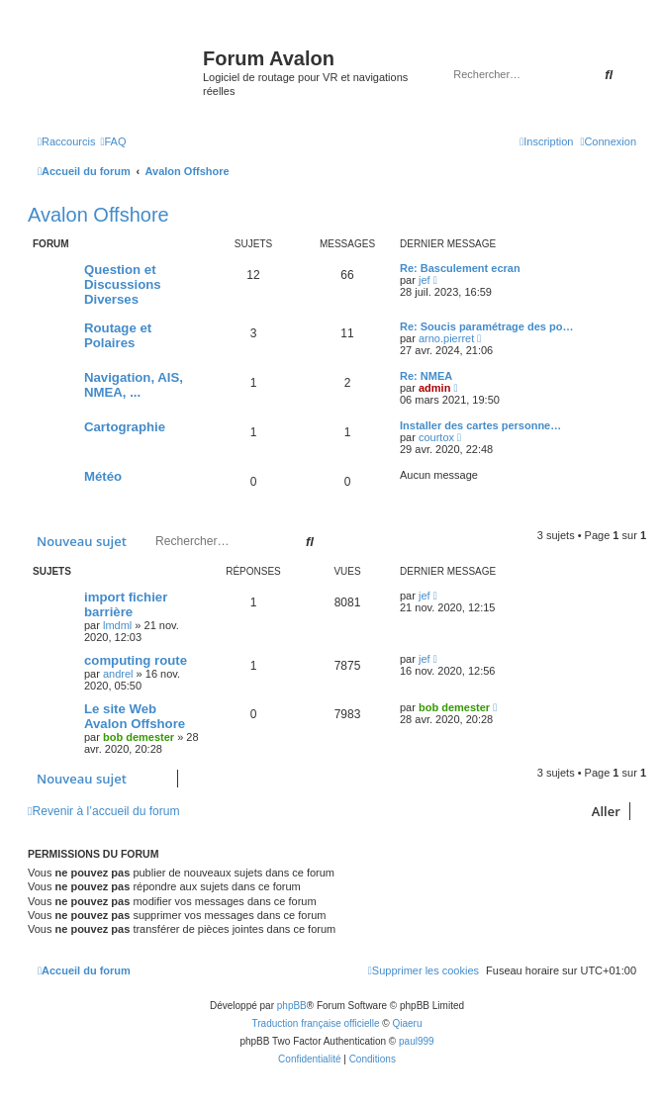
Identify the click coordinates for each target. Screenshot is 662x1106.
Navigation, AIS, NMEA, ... (133, 385)
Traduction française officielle (316, 1023)
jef (424, 280)
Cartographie (124, 426)
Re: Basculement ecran (460, 268)
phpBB (292, 1005)
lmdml (117, 625)
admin (434, 388)
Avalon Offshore (98, 215)
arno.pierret (446, 338)
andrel (118, 674)
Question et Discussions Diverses (122, 284)
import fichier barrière (125, 604)
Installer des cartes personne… (480, 425)
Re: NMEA (426, 376)
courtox (436, 437)
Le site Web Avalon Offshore (134, 716)
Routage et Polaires (117, 335)
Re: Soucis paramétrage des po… (486, 326)
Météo (103, 476)
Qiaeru (407, 1023)
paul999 (416, 1041)
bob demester (138, 737)
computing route (135, 660)
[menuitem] (113, 141)
